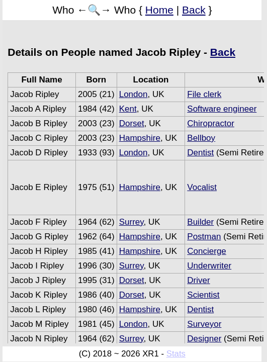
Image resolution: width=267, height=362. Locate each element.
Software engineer (221, 109)
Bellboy (201, 138)
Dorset (131, 123)
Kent (128, 109)
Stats (176, 353)
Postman (204, 236)
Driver (198, 280)
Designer (204, 338)
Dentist (200, 152)
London (133, 94)
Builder (200, 222)
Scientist (203, 295)
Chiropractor (210, 123)
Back (194, 10)
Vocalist (202, 187)
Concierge (206, 251)
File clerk (204, 94)
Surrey (131, 222)
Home (159, 10)
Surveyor (204, 324)
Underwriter (209, 265)
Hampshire (139, 138)
